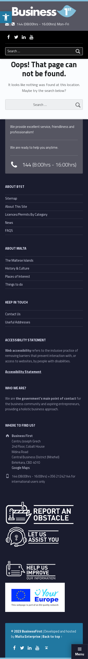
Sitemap (11, 198)
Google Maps (21, 467)
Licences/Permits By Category (26, 214)
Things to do (14, 284)
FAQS (9, 230)
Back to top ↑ (52, 636)
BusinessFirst (32, 631)
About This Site (16, 206)
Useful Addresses (17, 322)
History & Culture (17, 268)
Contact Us (13, 314)
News (9, 222)
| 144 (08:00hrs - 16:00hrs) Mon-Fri (37, 24)
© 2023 (16, 631)
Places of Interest (17, 276)
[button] (6, 17)
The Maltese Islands (19, 260)
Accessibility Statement (23, 371)
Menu (79, 654)
